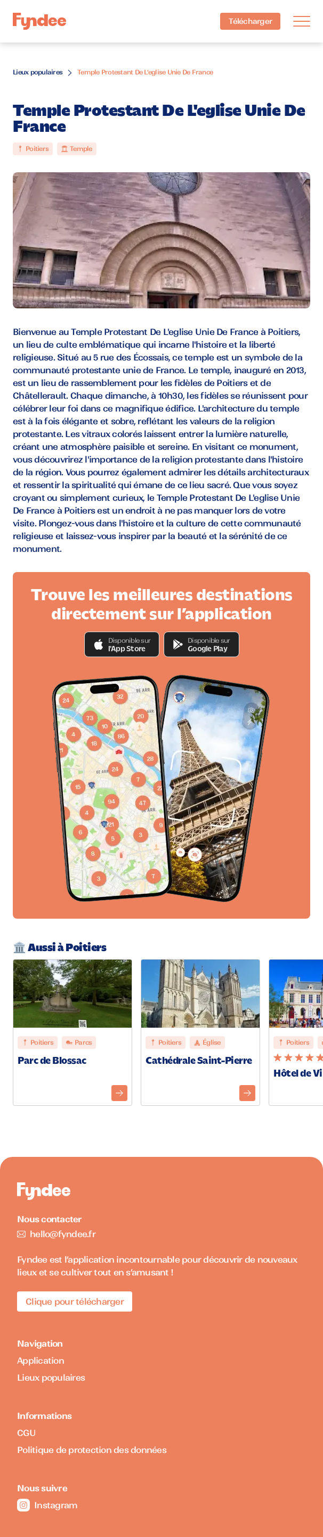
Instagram (47, 1505)
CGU (26, 1432)
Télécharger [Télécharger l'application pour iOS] (250, 21)
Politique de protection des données (91, 1449)
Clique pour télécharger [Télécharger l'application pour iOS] (75, 1301)
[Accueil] (39, 21)
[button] (122, 644)
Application (40, 1360)
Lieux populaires (37, 72)
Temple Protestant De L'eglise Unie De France (145, 72)
